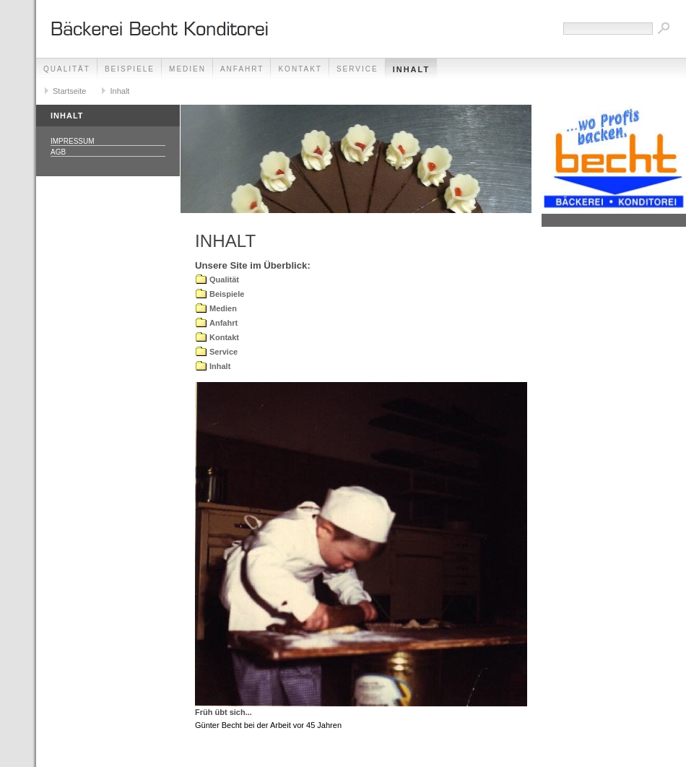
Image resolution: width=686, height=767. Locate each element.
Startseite (69, 91)
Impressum (73, 141)
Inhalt (411, 69)
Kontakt (299, 69)
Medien (187, 69)
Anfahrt (242, 69)
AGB (58, 152)
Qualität (66, 69)
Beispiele (130, 69)
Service (357, 69)
